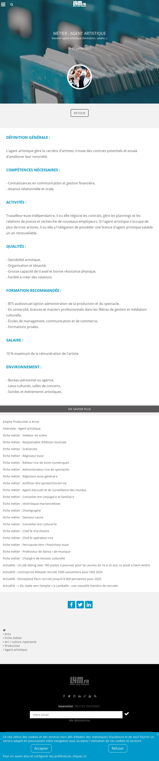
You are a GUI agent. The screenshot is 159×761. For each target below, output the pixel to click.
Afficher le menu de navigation (3, 4)
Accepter (41, 748)
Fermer (157, 734)
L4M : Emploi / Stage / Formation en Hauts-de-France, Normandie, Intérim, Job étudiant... (79, 4)
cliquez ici (80, 756)
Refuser (118, 748)
